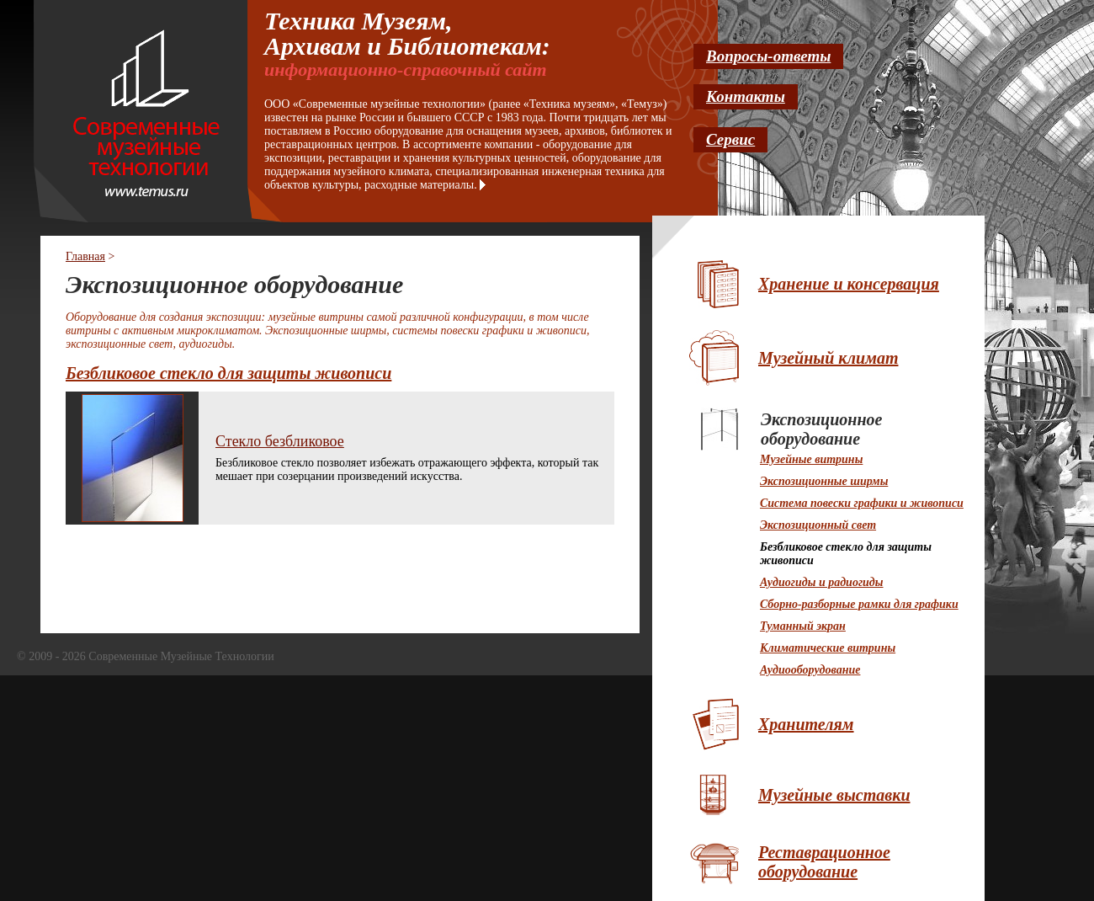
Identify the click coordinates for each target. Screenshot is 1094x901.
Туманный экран (803, 626)
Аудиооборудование (810, 670)
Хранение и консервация (848, 284)
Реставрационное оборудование (824, 862)
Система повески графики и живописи (862, 503)
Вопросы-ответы (768, 56)
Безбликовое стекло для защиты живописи (228, 373)
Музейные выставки (834, 795)
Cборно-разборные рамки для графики (859, 604)
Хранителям (806, 724)
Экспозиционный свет (818, 525)
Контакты (745, 96)
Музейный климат (828, 358)
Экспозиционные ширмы (824, 481)
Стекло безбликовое (279, 441)
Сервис (730, 139)
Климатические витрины (827, 648)
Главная (85, 256)
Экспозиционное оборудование (821, 429)
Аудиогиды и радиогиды (822, 582)
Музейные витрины (811, 459)
